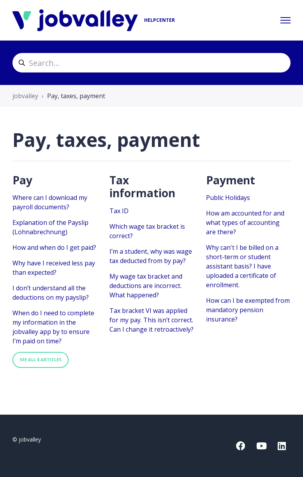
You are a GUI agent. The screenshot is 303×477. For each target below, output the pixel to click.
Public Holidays (228, 197)
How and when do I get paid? (54, 247)
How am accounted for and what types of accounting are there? (245, 222)
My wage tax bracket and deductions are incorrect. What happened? (145, 285)
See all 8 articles (40, 359)
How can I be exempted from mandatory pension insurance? (248, 309)
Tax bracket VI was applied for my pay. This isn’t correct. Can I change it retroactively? (151, 320)
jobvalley (25, 96)
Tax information (142, 187)
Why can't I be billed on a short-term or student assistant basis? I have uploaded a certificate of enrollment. (242, 266)
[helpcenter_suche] (151, 62)
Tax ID (119, 211)
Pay (22, 180)
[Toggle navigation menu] (285, 20)
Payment (230, 180)
